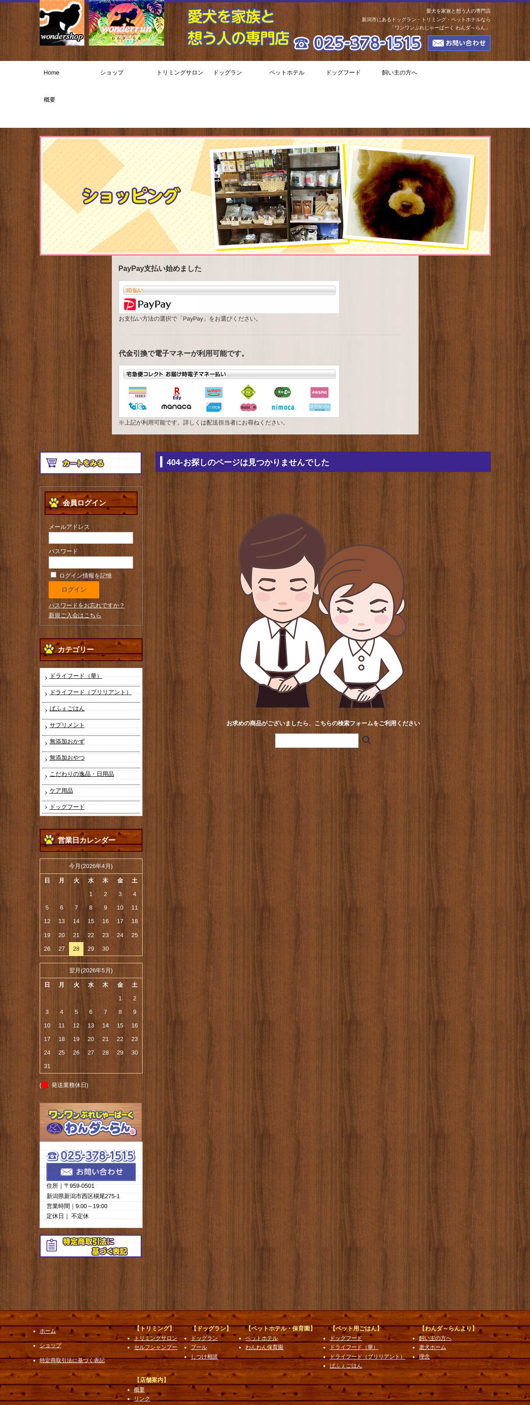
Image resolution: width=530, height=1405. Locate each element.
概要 (462, 74)
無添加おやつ (67, 717)
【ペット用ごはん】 (356, 1288)
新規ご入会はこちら (75, 575)
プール (199, 1308)
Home (68, 74)
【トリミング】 (154, 1288)
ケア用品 (61, 750)
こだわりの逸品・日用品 (82, 734)
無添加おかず (67, 701)
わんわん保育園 (264, 1308)
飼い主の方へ (406, 74)
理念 (424, 1317)
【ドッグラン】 (211, 1288)
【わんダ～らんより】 (448, 1288)
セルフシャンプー (155, 1308)
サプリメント (67, 685)
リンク (142, 1359)
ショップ (124, 74)
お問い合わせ (150, 1368)
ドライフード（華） (76, 636)
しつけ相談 (204, 1317)
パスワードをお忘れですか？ (87, 565)
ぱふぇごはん (67, 669)
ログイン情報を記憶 (81, 535)
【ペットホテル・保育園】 (280, 1288)
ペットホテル (293, 74)
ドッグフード (350, 74)
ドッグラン (237, 74)
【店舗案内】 (151, 1340)
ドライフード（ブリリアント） (91, 652)
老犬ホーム (432, 1308)
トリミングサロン (180, 74)
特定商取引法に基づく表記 (72, 1320)
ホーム (48, 1291)
